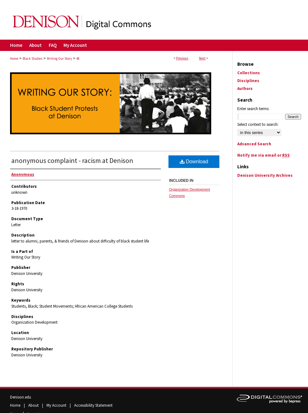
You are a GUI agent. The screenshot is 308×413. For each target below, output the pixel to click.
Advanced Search (254, 144)
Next (202, 58)
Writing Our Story (59, 58)
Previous (182, 58)
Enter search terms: (253, 108)
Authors (245, 88)
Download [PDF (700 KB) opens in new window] (194, 161)
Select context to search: (257, 124)
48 (78, 58)
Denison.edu (20, 397)
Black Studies (32, 58)
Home (14, 58)
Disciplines (248, 80)
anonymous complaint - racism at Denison (72, 160)
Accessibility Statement (93, 405)
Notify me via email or (263, 155)
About (34, 405)
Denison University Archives (265, 175)
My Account (57, 405)
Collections (248, 72)
